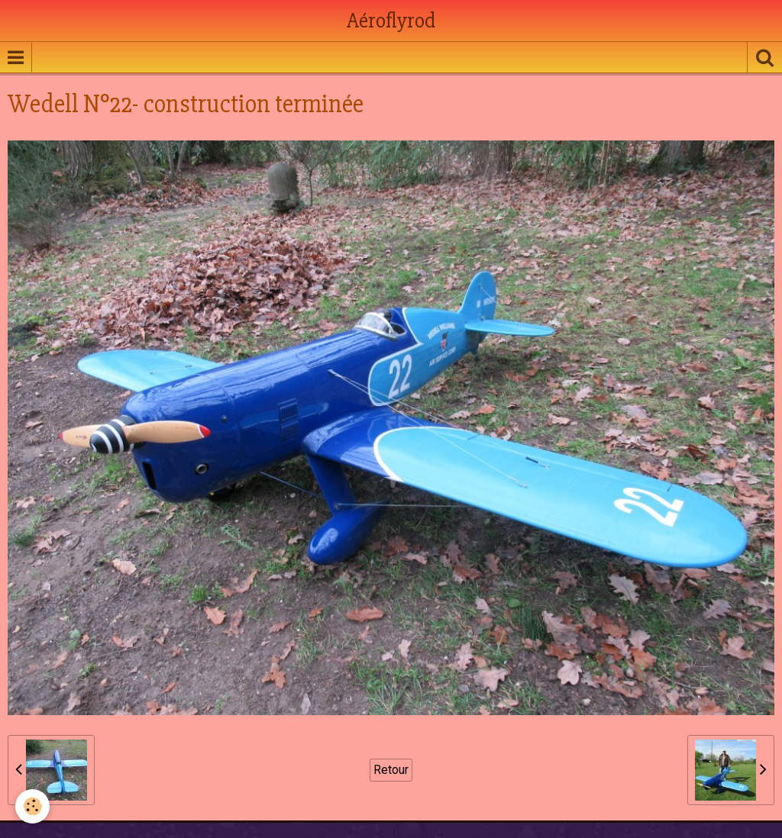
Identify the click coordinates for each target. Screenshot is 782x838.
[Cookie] (32, 806)
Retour (391, 769)
